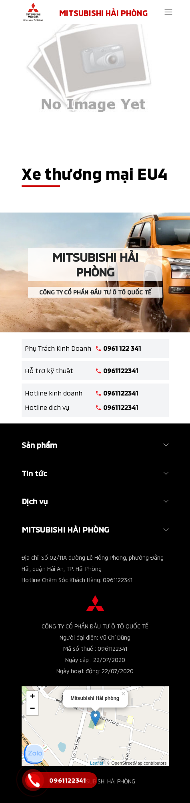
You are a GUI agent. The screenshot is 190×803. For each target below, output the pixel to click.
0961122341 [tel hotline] (120, 370)
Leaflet (96, 763)
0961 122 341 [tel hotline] (122, 348)
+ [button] (32, 697)
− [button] (32, 709)
